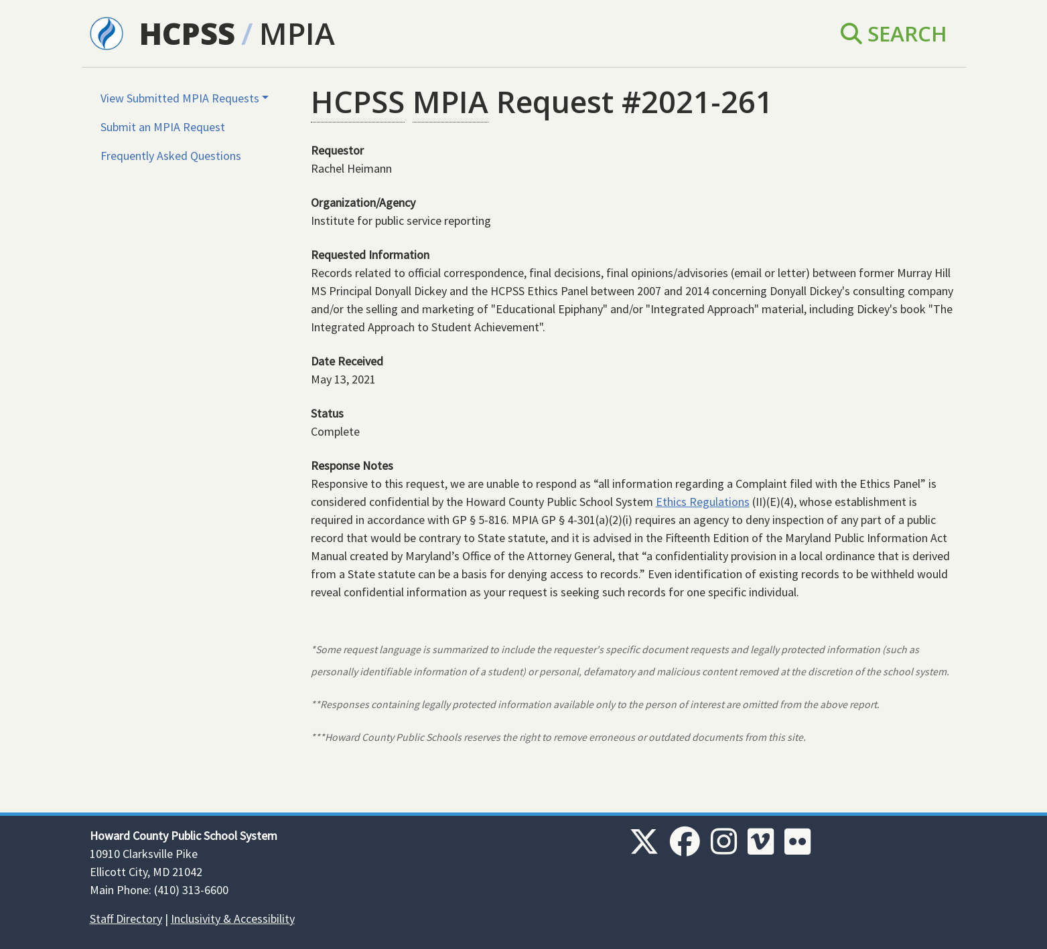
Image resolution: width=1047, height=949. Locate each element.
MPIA (297, 33)
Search (894, 33)
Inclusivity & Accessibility (233, 918)
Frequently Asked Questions (170, 155)
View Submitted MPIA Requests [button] (179, 98)
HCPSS (187, 33)
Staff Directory (126, 918)
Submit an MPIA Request (162, 127)
